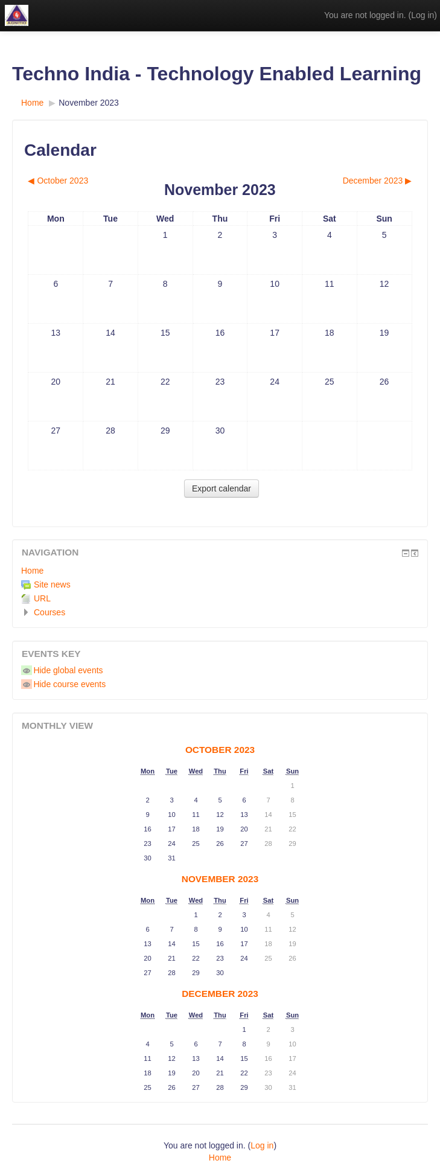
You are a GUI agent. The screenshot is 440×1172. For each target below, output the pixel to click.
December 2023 (220, 993)
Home (32, 570)
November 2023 (89, 102)
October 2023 (220, 750)
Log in (422, 15)
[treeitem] (220, 571)
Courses (49, 612)
